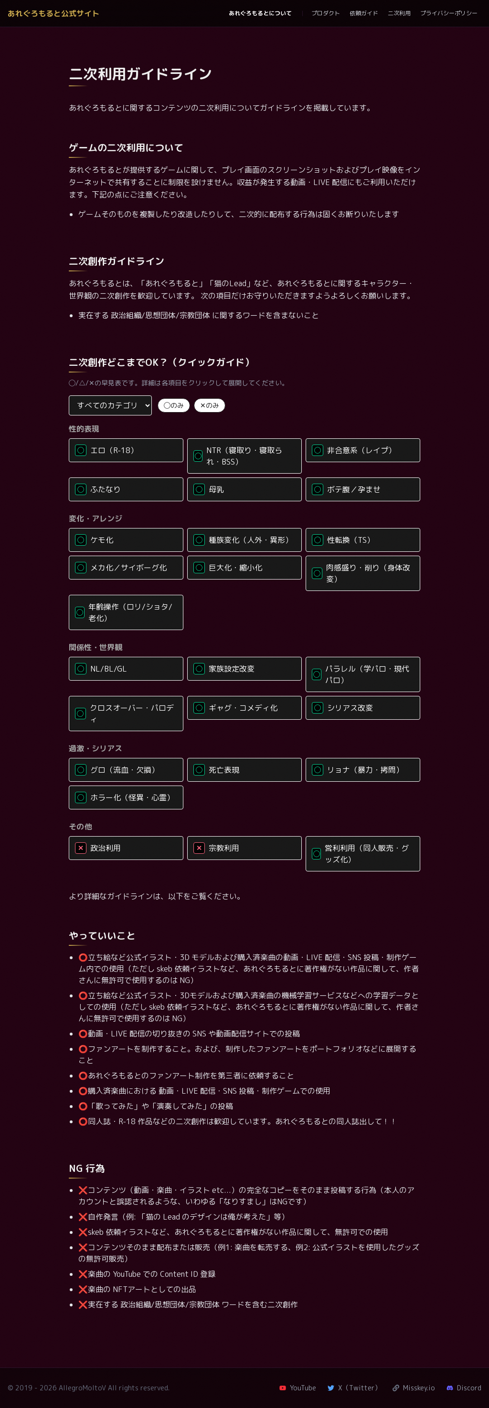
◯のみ (174, 405)
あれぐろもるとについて (260, 13)
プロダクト (325, 13)
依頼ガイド (364, 13)
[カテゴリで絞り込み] (110, 405)
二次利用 (399, 13)
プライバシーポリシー (449, 13)
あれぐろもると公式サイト (53, 13)
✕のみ (209, 405)
